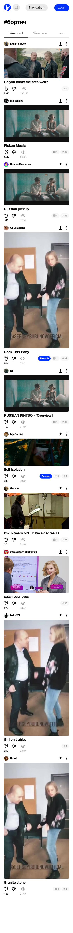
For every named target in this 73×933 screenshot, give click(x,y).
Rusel (13, 758)
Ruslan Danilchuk (20, 164)
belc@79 (15, 615)
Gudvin (14, 488)
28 (64, 539)
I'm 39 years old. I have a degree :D (31, 533)
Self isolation (14, 469)
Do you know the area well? (26, 82)
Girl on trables (15, 739)
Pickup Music (15, 145)
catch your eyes (16, 596)
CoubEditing (17, 228)
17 (64, 358)
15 (64, 152)
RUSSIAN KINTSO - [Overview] (28, 415)
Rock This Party (16, 352)
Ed (11, 371)
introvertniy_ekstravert (23, 552)
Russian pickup (16, 209)
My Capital (16, 434)
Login (62, 7)
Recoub (44, 358)
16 (64, 215)
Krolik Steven (18, 43)
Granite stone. (15, 882)
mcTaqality (16, 101)
